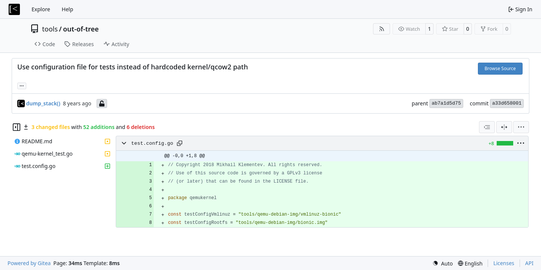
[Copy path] (179, 143)
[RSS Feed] (381, 28)
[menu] (521, 127)
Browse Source (500, 68)
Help (67, 9)
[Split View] (504, 127)
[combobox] (487, 127)
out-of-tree (81, 29)
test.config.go (152, 143)
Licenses (503, 263)
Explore (41, 9)
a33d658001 (506, 103)
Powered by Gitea (29, 263)
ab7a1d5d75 (446, 103)
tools (50, 29)
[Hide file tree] (16, 127)
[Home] (14, 9)
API (529, 263)
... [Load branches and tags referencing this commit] (22, 85)
